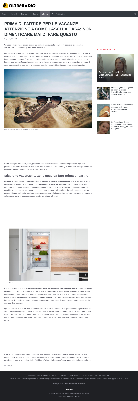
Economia (24, 14)
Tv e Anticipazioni (58, 14)
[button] (135, 14)
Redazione (77, 396)
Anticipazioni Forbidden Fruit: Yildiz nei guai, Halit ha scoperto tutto (115, 75)
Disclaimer (70, 396)
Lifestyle (45, 14)
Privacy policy (62, 396)
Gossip (35, 14)
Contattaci (81, 384)
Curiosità (14, 14)
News (4, 14)
